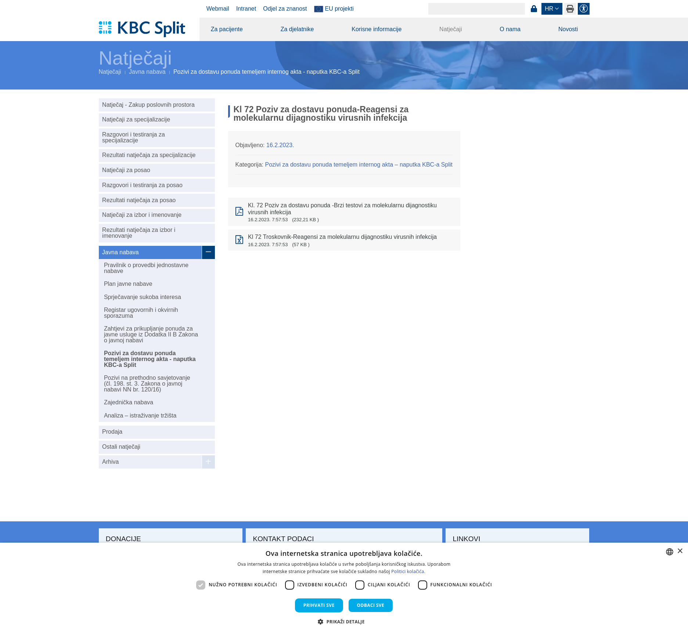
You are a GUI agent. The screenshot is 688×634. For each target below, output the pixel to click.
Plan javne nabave (128, 284)
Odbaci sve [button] (371, 605)
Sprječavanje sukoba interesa (142, 297)
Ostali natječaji (121, 447)
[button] (344, 621)
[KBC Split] (145, 29)
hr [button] (549, 9)
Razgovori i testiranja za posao (142, 185)
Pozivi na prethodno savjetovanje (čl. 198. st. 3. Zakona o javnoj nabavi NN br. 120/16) (147, 384)
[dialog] (344, 588)
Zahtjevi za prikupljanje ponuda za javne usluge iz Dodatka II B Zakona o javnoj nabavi (151, 334)
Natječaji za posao (126, 170)
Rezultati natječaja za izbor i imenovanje (138, 233)
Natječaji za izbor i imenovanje (141, 215)
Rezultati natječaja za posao (139, 200)
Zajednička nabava (128, 402)
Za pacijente (227, 29)
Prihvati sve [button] (319, 605)
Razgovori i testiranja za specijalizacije (133, 137)
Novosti (568, 29)
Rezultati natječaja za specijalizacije (148, 155)
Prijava (534, 9)
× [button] (679, 551)
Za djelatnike (297, 29)
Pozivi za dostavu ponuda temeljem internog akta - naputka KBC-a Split (150, 359)
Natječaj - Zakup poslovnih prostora (148, 105)
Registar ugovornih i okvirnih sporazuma (141, 313)
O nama (510, 29)
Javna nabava (147, 72)
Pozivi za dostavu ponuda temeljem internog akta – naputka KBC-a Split (359, 164)
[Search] (476, 9)
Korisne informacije (376, 29)
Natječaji (450, 29)
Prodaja (112, 432)
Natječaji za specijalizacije (136, 119)
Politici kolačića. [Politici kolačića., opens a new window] (408, 571)
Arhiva (110, 462)
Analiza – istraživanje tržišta (140, 415)
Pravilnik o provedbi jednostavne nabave (146, 268)
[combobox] (669, 551)
